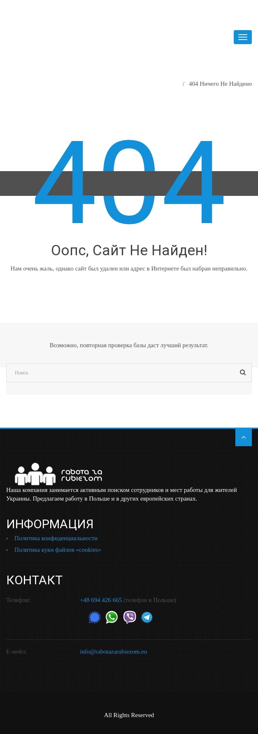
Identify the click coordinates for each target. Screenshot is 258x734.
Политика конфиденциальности (56, 538)
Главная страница (151, 84)
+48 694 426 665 (101, 600)
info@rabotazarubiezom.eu (113, 651)
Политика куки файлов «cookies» (57, 549)
